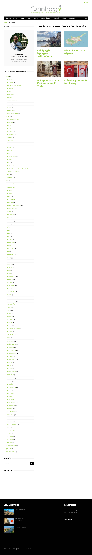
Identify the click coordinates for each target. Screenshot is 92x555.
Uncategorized (10, 452)
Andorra (10, 316)
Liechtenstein (11, 378)
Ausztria (9, 319)
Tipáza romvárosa (20, 509)
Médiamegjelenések (11, 445)
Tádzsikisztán (11, 292)
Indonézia (10, 221)
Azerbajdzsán (11, 187)
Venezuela (10, 178)
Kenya (9, 91)
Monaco (9, 396)
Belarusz (10, 322)
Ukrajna (9, 442)
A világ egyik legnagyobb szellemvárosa (44, 53)
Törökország (11, 298)
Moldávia (10, 393)
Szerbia (9, 433)
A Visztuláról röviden (20, 527)
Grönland (10, 141)
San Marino (10, 421)
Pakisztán (10, 279)
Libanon (9, 264)
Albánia (9, 313)
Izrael (9, 230)
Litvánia (9, 381)
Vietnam (9, 307)
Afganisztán (11, 184)
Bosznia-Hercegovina (13, 328)
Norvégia (10, 409)
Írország (10, 362)
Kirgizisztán (10, 255)
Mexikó (9, 159)
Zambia (9, 107)
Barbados (10, 122)
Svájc (8, 427)
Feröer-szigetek (11, 344)
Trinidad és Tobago (13, 171)
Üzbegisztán (11, 304)
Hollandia (10, 356)
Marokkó (10, 94)
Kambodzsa (10, 242)
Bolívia (9, 128)
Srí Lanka (9, 282)
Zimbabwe (10, 110)
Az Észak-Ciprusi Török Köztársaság (75, 82)
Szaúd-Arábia (11, 285)
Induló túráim (45, 18)
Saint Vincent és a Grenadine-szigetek (18, 168)
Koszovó (10, 369)
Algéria (9, 79)
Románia (9, 418)
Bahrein (9, 190)
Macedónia (10, 384)
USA (8, 175)
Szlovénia (10, 439)
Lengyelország (11, 372)
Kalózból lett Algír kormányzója (19, 519)
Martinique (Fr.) (11, 156)
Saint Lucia (10, 165)
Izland (9, 365)
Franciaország (11, 350)
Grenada (9, 138)
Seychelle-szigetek (12, 101)
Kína (8, 252)
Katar (9, 245)
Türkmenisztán (11, 301)
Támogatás (55, 18)
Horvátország (11, 359)
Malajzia (9, 267)
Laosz (9, 261)
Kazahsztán (10, 248)
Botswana (10, 82)
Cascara (32, 549)
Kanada (9, 147)
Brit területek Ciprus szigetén (74, 52)
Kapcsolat (72, 18)
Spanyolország (11, 424)
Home (5, 22)
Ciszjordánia (11, 199)
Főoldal (8, 18)
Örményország (11, 276)
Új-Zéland (8, 449)
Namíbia (9, 98)
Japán (9, 233)
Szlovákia (10, 436)
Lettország (10, 375)
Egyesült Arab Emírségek (14, 205)
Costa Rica (10, 131)
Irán (8, 227)
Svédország (10, 430)
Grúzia (9, 212)
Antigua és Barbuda (13, 119)
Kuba (8, 153)
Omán (9, 273)
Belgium (9, 325)
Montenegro (11, 399)
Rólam (64, 18)
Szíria (9, 288)
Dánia (9, 338)
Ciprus (9, 196)
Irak (8, 224)
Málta (9, 390)
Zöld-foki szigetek (12, 113)
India (8, 218)
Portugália (10, 415)
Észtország (10, 341)
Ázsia (29, 18)
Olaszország (11, 412)
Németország (11, 405)
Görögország (11, 353)
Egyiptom (10, 88)
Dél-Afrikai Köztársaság (14, 85)
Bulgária (10, 332)
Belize (9, 125)
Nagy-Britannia (11, 402)
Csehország (10, 335)
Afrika (15, 18)
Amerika (22, 18)
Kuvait (9, 258)
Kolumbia (10, 150)
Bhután (9, 193)
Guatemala (10, 144)
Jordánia (9, 239)
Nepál (9, 270)
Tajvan (9, 295)
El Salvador (10, 135)
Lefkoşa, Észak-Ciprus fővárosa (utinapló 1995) (48, 83)
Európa (36, 18)
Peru (8, 162)
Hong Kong (10, 215)
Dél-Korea (10, 202)
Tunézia (9, 104)
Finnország (10, 347)
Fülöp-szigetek (11, 208)
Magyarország (11, 387)
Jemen (8, 236)
